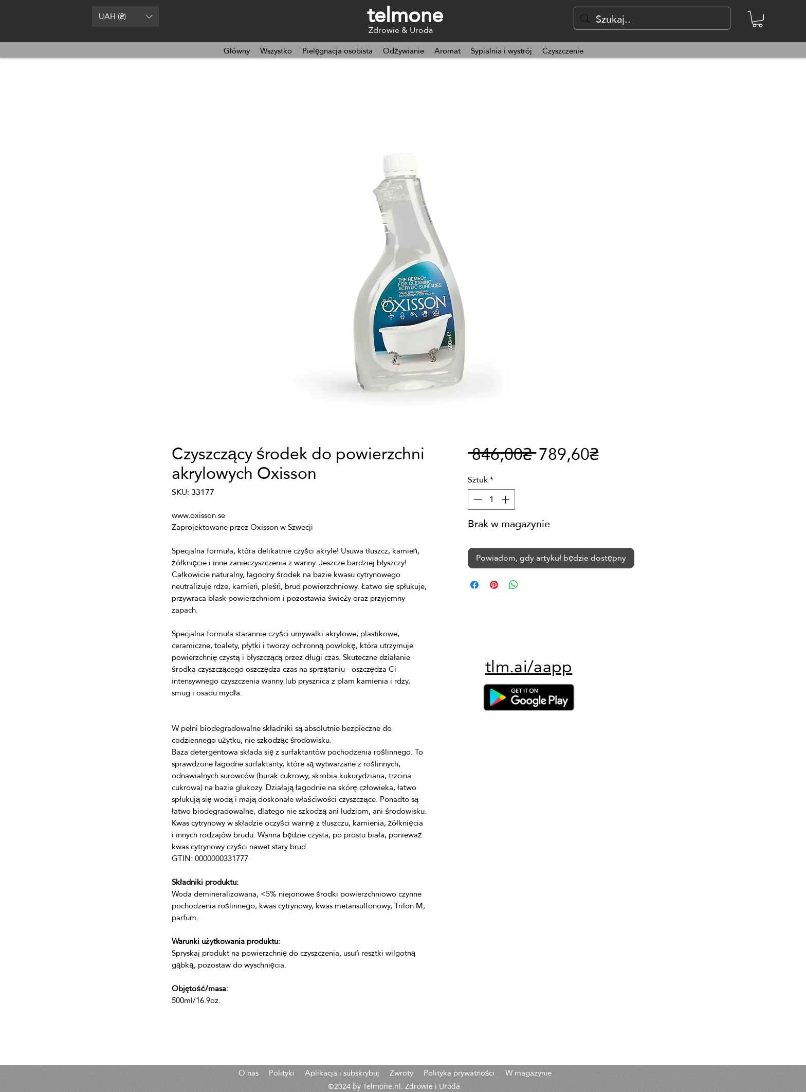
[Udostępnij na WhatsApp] (513, 585)
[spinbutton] (491, 499)
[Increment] (506, 499)
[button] (125, 16)
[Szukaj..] (652, 19)
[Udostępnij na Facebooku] (474, 585)
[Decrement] (476, 499)
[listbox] (125, 16)
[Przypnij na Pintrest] (494, 585)
